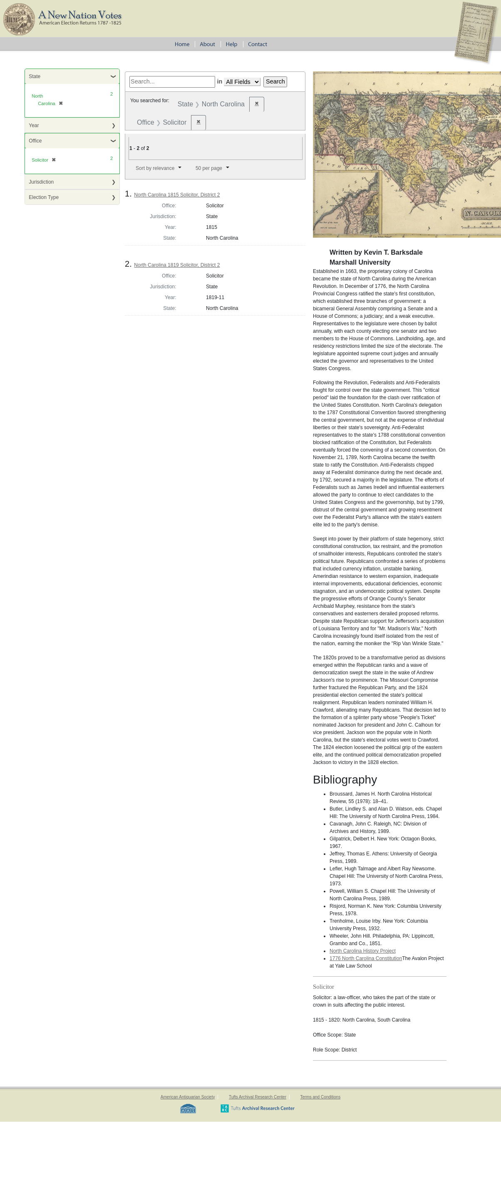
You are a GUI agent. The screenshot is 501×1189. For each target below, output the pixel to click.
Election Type (44, 197)
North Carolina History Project (363, 951)
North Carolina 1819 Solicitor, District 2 (177, 265)
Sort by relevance (155, 168)
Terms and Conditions (320, 1097)
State (34, 76)
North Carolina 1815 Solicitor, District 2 (177, 195)
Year (34, 125)
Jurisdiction (41, 182)
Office (35, 141)
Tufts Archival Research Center (257, 1097)
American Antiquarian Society (188, 1097)
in (219, 81)
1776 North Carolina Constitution (366, 958)
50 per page (209, 168)
